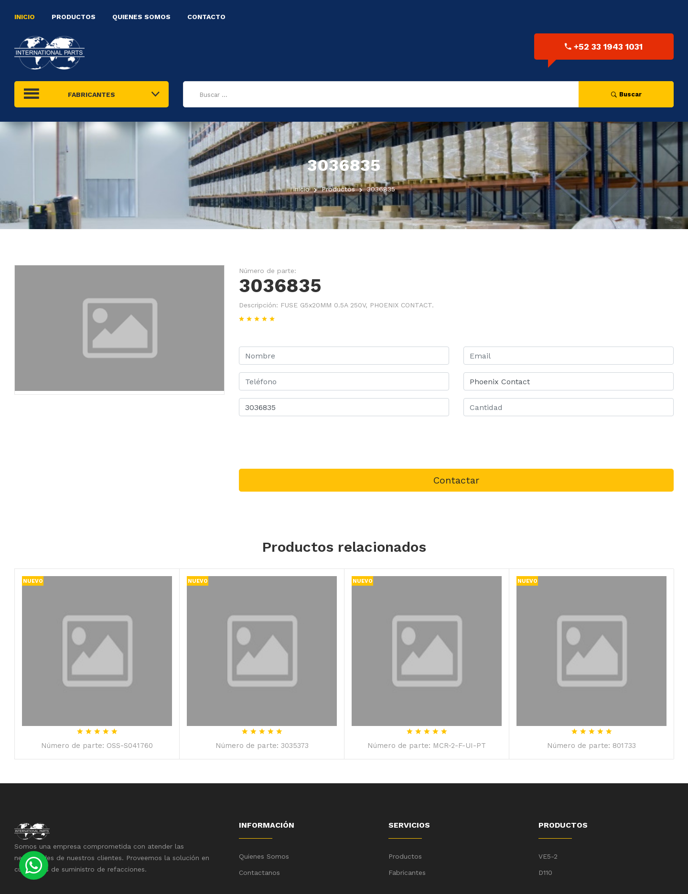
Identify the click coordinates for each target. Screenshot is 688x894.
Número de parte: (267, 270)
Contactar (456, 480)
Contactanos (259, 872)
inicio (301, 189)
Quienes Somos (141, 17)
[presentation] (311, 442)
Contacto (206, 17)
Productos (74, 17)
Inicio (24, 17)
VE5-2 (548, 856)
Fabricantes (407, 872)
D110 (545, 872)
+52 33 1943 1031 (604, 47)
